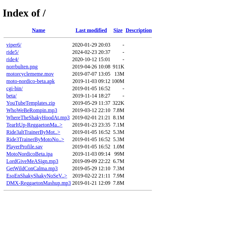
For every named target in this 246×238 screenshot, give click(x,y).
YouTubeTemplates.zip (30, 103)
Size (118, 30)
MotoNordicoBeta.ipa (29, 154)
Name (38, 30)
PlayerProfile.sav (24, 146)
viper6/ (13, 45)
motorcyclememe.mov (30, 74)
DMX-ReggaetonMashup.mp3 (38, 183)
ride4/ (12, 59)
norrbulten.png (22, 66)
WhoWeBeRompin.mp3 (31, 110)
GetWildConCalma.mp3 (32, 168)
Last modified (91, 30)
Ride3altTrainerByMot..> (33, 132)
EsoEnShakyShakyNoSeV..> (36, 175)
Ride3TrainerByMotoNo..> (35, 139)
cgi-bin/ (14, 88)
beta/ (11, 96)
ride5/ (12, 52)
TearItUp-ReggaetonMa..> (34, 125)
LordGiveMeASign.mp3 (32, 161)
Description (138, 30)
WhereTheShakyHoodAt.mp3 (38, 117)
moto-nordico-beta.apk (30, 81)
